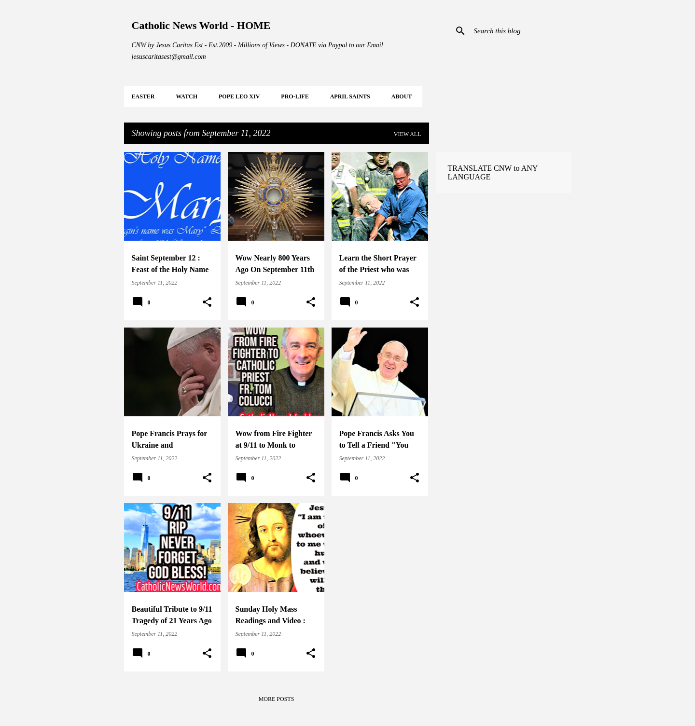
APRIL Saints (350, 96)
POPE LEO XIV (239, 96)
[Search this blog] (520, 30)
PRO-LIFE (294, 96)
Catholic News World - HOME (201, 25)
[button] (207, 302)
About (401, 96)
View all (407, 134)
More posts (276, 699)
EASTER (143, 96)
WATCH (186, 96)
